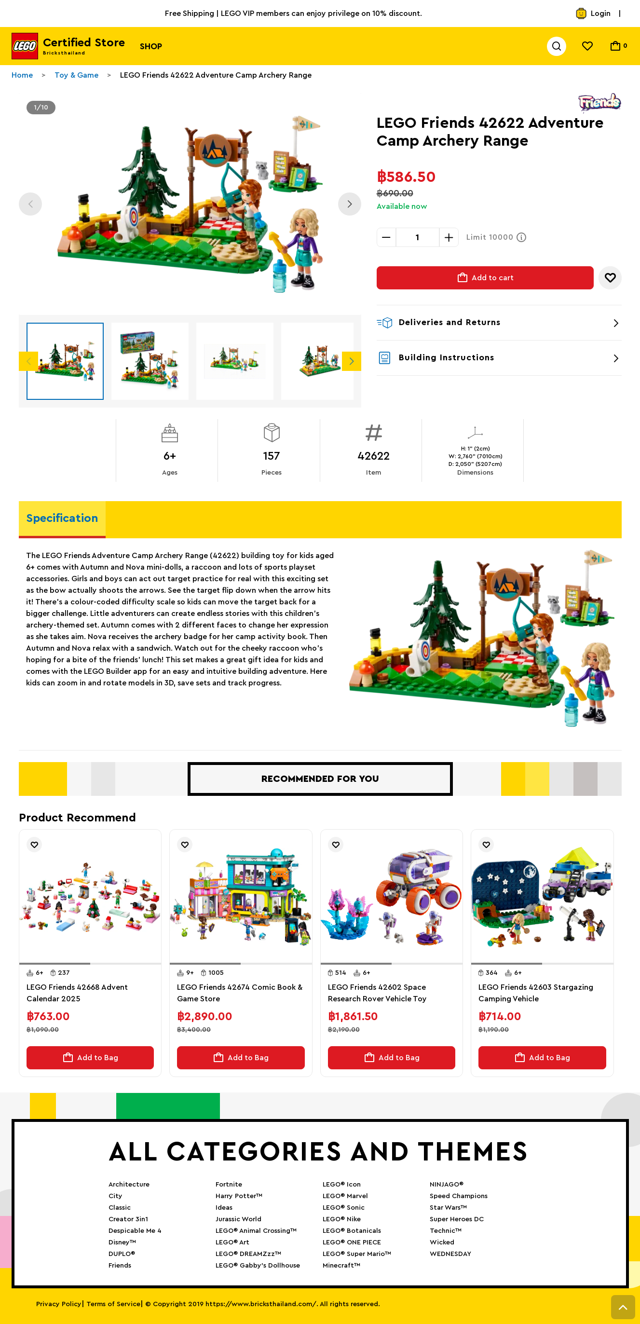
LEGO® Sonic (344, 1207)
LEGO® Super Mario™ (357, 1254)
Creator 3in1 (128, 1219)
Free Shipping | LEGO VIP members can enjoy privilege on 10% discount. (293, 13)
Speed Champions (459, 1196)
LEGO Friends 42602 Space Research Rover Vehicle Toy (377, 993)
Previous (30, 204)
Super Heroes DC (457, 1219)
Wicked (442, 1242)
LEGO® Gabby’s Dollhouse (258, 1265)
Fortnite (229, 1184)
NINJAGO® (446, 1184)
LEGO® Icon (342, 1184)
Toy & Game (76, 75)
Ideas (224, 1207)
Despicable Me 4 (135, 1231)
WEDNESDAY (450, 1254)
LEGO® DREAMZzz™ (248, 1254)
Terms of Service (113, 1304)
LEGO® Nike (342, 1219)
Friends (120, 1265)
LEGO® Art (232, 1242)
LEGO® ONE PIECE (352, 1242)
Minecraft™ (341, 1265)
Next (349, 204)
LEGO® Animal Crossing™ (256, 1231)
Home (22, 75)
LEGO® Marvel (345, 1196)
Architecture (129, 1184)
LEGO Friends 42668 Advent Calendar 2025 (77, 993)
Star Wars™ (448, 1207)
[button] (54, 964)
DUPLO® (122, 1254)
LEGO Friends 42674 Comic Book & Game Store (239, 993)
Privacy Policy (59, 1304)
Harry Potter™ (239, 1196)
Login (593, 13)
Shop (151, 46)
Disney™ (122, 1242)
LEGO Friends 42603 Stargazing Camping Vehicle (535, 993)
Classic (120, 1207)
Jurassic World (238, 1219)
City (116, 1196)
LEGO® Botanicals (352, 1231)
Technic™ (446, 1231)
